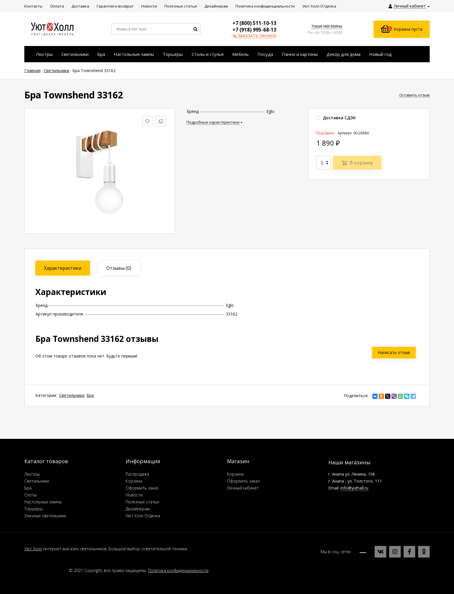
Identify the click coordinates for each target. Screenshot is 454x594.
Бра (90, 395)
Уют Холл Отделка (143, 515)
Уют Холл (33, 548)
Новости (134, 495)
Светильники (72, 395)
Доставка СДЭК (336, 117)
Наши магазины (327, 26)
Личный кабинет (243, 488)
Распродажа (137, 474)
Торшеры (33, 509)
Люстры (32, 474)
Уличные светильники (45, 515)
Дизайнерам (138, 509)
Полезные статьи (142, 502)
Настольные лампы (43, 502)
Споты (30, 495)
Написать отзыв (394, 352)
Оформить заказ (142, 488)
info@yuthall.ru (354, 488)
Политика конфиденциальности (178, 570)
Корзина (134, 481)
